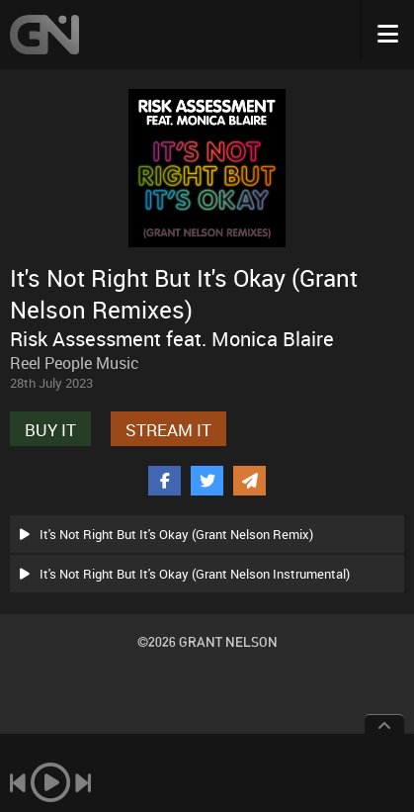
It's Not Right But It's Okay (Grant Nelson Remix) (166, 534)
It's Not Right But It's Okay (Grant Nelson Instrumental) (185, 574)
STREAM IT (168, 429)
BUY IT (50, 429)
